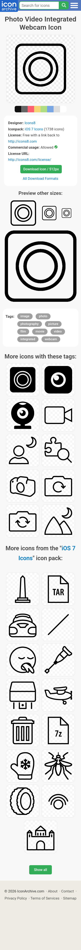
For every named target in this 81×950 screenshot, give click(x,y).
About (53, 891)
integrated (28, 339)
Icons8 (30, 123)
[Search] (64, 5)
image (25, 316)
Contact (67, 891)
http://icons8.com (22, 141)
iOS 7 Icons (34, 129)
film (23, 331)
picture (53, 324)
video (58, 331)
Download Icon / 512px (41, 169)
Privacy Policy (16, 898)
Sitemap (69, 898)
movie (39, 331)
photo (43, 316)
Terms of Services (44, 898)
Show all (40, 870)
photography (30, 324)
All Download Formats (40, 178)
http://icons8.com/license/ (29, 159)
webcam (51, 339)
